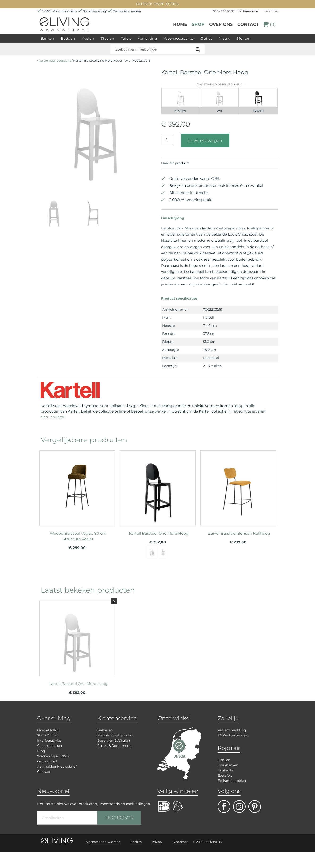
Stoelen (107, 38)
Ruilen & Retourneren (114, 746)
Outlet (206, 38)
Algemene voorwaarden (103, 841)
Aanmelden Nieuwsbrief (57, 766)
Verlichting (147, 38)
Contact (248, 24)
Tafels (126, 38)
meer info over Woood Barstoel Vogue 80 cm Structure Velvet (77, 486)
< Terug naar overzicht (54, 60)
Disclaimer (180, 841)
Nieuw (224, 38)
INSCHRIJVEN (119, 817)
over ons (221, 24)
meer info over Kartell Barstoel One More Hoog (158, 486)
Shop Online (47, 735)
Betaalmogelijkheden (115, 735)
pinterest (254, 806)
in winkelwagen (205, 140)
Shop (198, 24)
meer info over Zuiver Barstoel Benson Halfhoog (238, 486)
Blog (41, 751)
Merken (243, 38)
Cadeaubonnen (49, 746)
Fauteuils (225, 770)
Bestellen (105, 730)
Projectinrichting (232, 730)
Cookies (136, 841)
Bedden (68, 38)
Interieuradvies (49, 740)
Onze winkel (47, 761)
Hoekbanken (228, 765)
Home (180, 24)
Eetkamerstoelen (232, 781)
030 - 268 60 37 (223, 11)
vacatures (271, 11)
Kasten (88, 38)
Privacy (157, 841)
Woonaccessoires (179, 38)
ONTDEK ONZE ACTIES (157, 4)
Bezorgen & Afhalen (113, 740)
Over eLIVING (48, 730)
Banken (47, 38)
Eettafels (225, 775)
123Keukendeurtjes (233, 735)
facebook (224, 806)
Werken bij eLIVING (53, 756)
